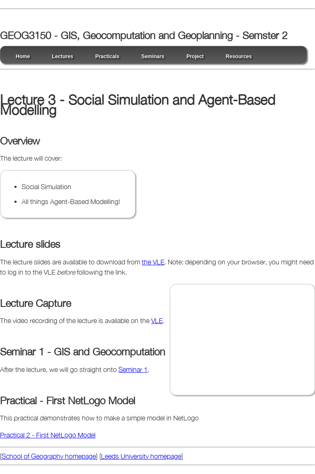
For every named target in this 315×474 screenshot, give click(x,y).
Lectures (62, 57)
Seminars (152, 57)
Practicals (107, 57)
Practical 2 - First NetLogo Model (48, 435)
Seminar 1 (133, 369)
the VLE (153, 262)
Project (195, 57)
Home (23, 57)
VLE (157, 320)
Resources (239, 57)
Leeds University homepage (141, 456)
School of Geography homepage (49, 456)
